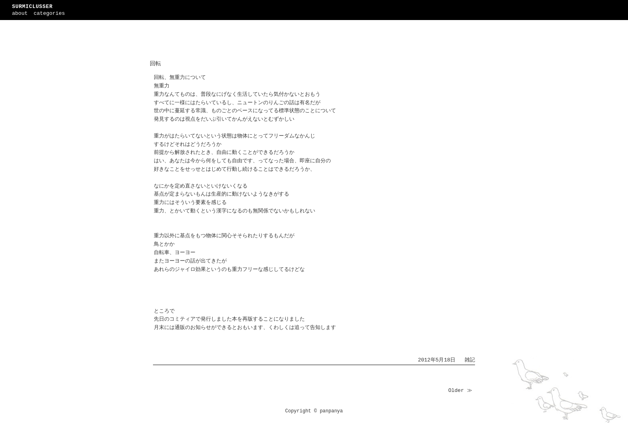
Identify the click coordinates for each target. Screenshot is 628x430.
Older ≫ (460, 391)
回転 (155, 64)
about (20, 13)
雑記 (470, 360)
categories (49, 13)
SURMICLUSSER (32, 7)
